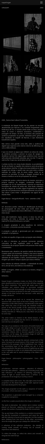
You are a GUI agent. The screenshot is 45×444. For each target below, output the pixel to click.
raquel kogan (6, 3)
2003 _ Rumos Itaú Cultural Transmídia (15, 120)
